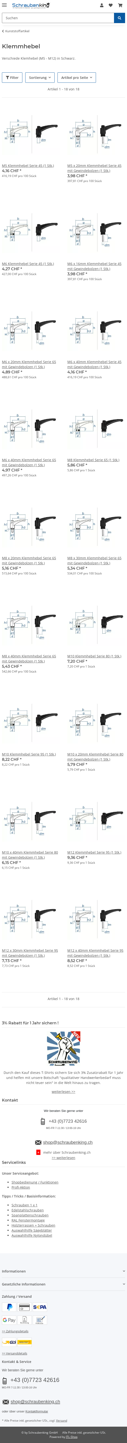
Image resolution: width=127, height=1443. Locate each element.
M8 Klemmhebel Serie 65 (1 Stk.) (93, 460)
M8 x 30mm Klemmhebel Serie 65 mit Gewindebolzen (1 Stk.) (94, 560)
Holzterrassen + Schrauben (33, 1225)
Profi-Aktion (21, 1187)
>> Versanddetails (14, 1353)
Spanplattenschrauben (30, 1215)
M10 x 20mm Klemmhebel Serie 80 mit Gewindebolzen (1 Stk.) (95, 757)
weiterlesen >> (63, 1091)
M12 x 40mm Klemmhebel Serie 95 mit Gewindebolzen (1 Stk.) (95, 953)
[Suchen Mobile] (58, 18)
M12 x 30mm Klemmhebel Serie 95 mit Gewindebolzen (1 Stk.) (30, 953)
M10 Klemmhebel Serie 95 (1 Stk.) (29, 754)
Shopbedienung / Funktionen (35, 1182)
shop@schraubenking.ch (68, 1142)
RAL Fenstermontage (28, 1220)
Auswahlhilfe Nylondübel (32, 1235)
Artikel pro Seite (74, 77)
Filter (12, 77)
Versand (61, 1420)
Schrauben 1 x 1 (25, 1205)
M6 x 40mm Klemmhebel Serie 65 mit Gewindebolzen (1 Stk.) (29, 462)
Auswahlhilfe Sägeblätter (32, 1230)
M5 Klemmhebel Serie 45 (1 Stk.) (28, 165)
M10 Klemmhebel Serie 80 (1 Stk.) (94, 656)
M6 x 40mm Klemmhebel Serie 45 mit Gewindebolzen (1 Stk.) (94, 364)
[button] (101, 5)
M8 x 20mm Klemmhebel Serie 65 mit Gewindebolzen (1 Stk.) (29, 560)
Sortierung (38, 77)
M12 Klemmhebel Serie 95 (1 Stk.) (94, 852)
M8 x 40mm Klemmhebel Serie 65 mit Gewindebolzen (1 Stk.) (29, 658)
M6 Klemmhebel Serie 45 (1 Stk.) (28, 263)
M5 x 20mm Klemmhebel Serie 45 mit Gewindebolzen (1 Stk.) (94, 168)
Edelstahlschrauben (28, 1210)
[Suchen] (119, 18)
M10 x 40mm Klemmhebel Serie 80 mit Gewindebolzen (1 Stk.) (30, 855)
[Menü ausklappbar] (4, 3)
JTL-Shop (71, 1437)
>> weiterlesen (63, 1157)
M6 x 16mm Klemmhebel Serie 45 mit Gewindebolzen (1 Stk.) (94, 266)
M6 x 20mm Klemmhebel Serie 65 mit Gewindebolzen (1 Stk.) (29, 364)
